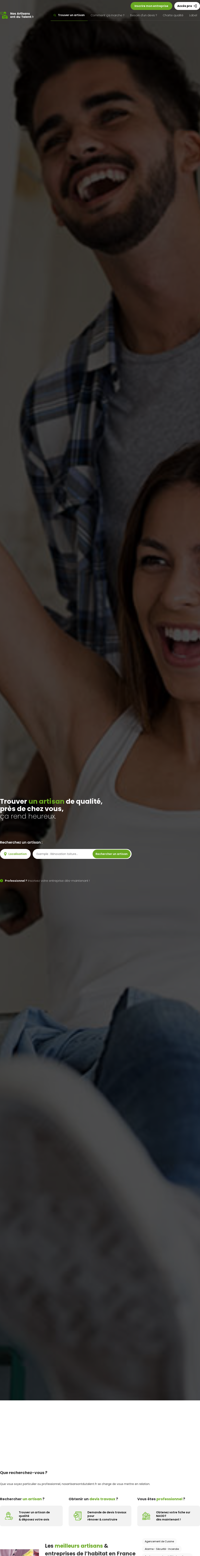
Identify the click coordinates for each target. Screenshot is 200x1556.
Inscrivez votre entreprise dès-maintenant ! (45, 881)
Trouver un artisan (69, 15)
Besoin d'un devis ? (143, 15)
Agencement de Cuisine (159, 1541)
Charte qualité (173, 15)
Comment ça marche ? (107, 15)
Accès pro (187, 6)
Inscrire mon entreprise (151, 6)
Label (193, 15)
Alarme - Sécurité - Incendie (162, 1549)
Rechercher (112, 854)
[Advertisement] (100, 1430)
